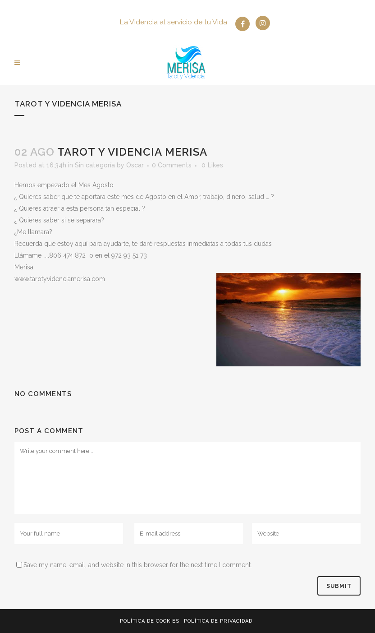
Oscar (135, 165)
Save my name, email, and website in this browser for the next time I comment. (137, 564)
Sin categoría (95, 165)
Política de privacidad (218, 621)
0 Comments (172, 165)
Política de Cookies (149, 621)
